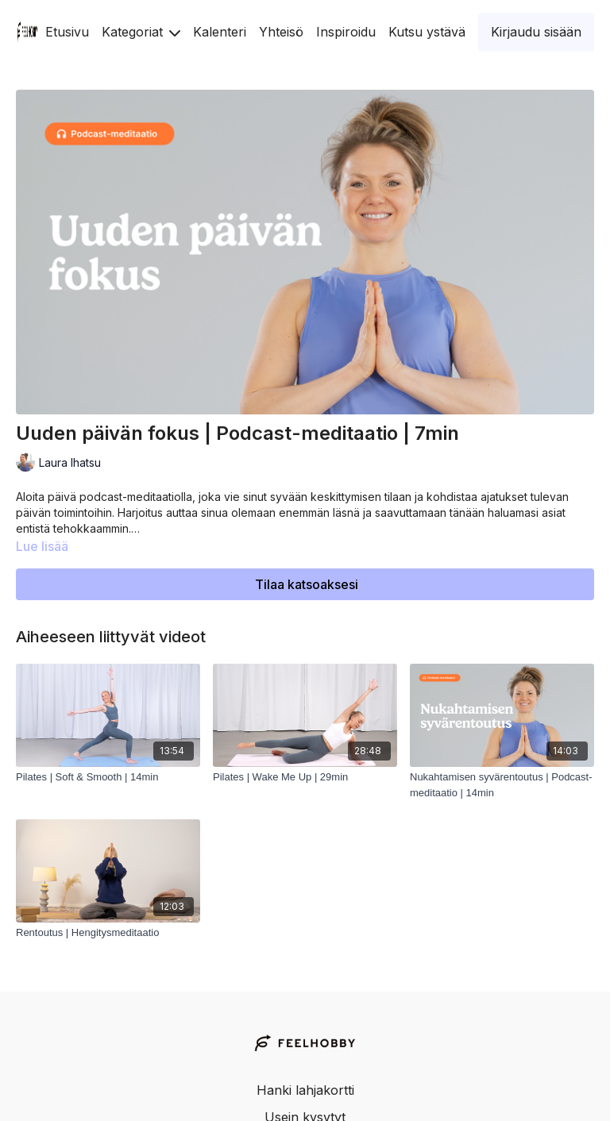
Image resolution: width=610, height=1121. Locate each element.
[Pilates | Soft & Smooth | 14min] (108, 777)
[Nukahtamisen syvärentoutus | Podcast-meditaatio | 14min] (502, 784)
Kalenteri (219, 32)
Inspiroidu (346, 32)
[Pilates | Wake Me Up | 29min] (305, 777)
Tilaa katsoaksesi (306, 584)
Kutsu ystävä (426, 32)
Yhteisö (281, 32)
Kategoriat (141, 32)
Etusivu (67, 32)
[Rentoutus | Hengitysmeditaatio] (108, 933)
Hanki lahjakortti (305, 1090)
